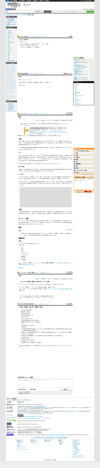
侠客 (22, 249)
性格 (46, 328)
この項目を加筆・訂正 (61, 262)
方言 (9, 58)
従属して (42, 82)
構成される (33, 342)
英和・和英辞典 (22, 0)
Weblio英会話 (11, 105)
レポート (27, 333)
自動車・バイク (11, 37)
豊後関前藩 (78, 163)
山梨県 (20, 169)
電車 (9, 35)
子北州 (76, 102)
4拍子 (41, 335)
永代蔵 (36, 47)
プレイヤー (24, 284)
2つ (36, 330)
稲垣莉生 (78, 157)
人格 (61, 328)
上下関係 (23, 259)
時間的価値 (30, 335)
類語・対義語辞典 (14, 0)
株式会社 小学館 (20, 402)
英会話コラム (11, 103)
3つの (22, 328)
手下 (39, 43)
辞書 (8, 0)
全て (7, 29)
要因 (29, 328)
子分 (20, 118)
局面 (49, 332)
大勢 (27, 315)
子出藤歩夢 (77, 92)
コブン (23, 79)
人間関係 (30, 262)
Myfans (77, 172)
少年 (76, 69)
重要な (33, 330)
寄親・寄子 (24, 141)
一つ (37, 342)
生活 (9, 47)
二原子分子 (23, 327)
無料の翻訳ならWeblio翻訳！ (29, 5)
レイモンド (60, 332)
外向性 (66, 328)
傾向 (28, 330)
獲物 (22, 311)
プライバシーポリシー (21, 446)
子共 (76, 90)
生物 (9, 53)
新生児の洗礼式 (33, 220)
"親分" (35, 131)
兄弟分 (23, 157)
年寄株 (39, 147)
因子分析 (50, 328)
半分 (26, 335)
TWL (36, 133)
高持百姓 (37, 82)
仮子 (62, 213)
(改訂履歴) (33, 407)
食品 (9, 55)
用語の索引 (36, 36)
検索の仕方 (19, 442)
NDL (59, 131)
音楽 (58, 335)
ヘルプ (93, 0)
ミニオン (77, 60)
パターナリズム (24, 253)
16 (42, 332)
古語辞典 (40, 0)
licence (86, 434)
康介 (76, 77)
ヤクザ (22, 251)
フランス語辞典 (76, 449)
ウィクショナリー (22, 243)
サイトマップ (19, 447)
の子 (25, 318)
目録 (63, 328)
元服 (26, 142)
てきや (23, 155)
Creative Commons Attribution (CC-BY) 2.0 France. (33, 416)
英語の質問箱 (11, 107)
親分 (47, 43)
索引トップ (31, 36)
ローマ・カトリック (23, 220)
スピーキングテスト (12, 110)
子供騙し (77, 84)
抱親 (76, 72)
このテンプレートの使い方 (56, 129)
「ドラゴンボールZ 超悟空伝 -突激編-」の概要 (62, 288)
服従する (34, 43)
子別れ (76, 98)
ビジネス (9, 30)
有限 (77, 152)
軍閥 (55, 213)
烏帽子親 (38, 142)
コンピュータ (10, 33)
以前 (34, 82)
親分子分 (26, 310)
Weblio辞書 (83, 407)
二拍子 (45, 335)
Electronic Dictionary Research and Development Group (56, 434)
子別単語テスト (78, 100)
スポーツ (9, 52)
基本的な (26, 328)
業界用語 (9, 32)
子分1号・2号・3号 (79, 95)
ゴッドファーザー (36, 224)
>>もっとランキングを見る (88, 174)
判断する (53, 332)
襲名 (27, 147)
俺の (22, 316)
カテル (64, 332)
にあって (30, 43)
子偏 (76, 86)
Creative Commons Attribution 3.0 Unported (32, 418)
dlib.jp (62, 131)
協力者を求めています (29, 264)
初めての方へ (86, 9)
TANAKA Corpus (10, 414)
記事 (38, 281)
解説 (49, 281)
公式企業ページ (62, 441)
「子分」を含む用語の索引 (24, 391)
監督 (48, 178)
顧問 (51, 233)
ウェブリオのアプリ (35, 441)
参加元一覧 (92, 9)
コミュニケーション (37, 262)
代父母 (43, 220)
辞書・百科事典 (15, 14)
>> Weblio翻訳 (91, 177)
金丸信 (40, 183)
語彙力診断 (10, 108)
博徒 (20, 155)
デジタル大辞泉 (22, 14)
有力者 (24, 337)
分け (33, 325)
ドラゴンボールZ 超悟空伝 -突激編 (27, 281)
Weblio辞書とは (20, 441)
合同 (77, 155)
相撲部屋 (35, 147)
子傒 (76, 87)
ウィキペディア (24, 113)
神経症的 (25, 330)
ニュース (40, 131)
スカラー (48, 131)
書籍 (44, 131)
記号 (8, 99)
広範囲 (22, 332)
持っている (30, 315)
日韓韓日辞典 (35, 0)
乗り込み (77, 71)
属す (27, 339)
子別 (76, 97)
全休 (22, 335)
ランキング (41, 36)
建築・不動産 (10, 42)
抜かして (56, 284)
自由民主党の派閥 (35, 181)
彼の (32, 332)
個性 (34, 328)
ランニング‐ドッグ (79, 74)
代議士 (34, 183)
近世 (57, 142)
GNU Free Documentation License (39, 406)
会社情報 (60, 442)
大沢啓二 (25, 178)
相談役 (61, 233)
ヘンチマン (66, 123)
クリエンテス (24, 254)
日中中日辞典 (28, 0)
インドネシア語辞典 (76, 450)
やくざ (23, 149)
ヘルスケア (10, 48)
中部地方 (27, 169)
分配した (29, 311)
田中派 (22, 183)
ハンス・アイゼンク (40, 328)
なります (30, 318)
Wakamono (77, 65)
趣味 (9, 50)
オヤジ (53, 181)
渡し (30, 47)
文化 (9, 45)
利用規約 (18, 445)
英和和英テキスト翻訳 (25, 377)
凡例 (45, 36)
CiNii (51, 131)
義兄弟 (57, 211)
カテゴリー (46, 113)
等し (53, 335)
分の (39, 335)
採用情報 (60, 443)
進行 (47, 284)
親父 (22, 248)
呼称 (30, 82)
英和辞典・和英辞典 (76, 443)
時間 (50, 335)
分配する (37, 320)
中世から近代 (21, 82)
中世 (20, 141)
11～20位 (81, 150)
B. (62, 332)
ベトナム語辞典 (76, 453)
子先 (76, 89)
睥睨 (77, 168)
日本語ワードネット (21, 429)
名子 (22, 85)
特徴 (29, 332)
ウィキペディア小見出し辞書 (27, 272)
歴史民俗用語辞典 (24, 73)
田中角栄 (68, 181)
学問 (9, 43)
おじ (47, 163)
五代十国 (48, 213)
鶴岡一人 (54, 178)
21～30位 (86, 150)
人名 (9, 57)
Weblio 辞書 (87, 0)
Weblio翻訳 (75, 445)
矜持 (77, 165)
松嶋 (76, 79)
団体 (40, 342)
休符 (61, 335)
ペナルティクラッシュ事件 (81, 170)
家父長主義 (35, 160)
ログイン (81, 0)
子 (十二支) (77, 103)
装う (32, 328)
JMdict (26, 434)
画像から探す (33, 442)
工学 (9, 40)
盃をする (28, 313)
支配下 (26, 43)
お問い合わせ (47, 441)
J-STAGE (55, 131)
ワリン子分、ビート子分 (80, 66)
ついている (28, 340)
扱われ (28, 45)
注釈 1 (43, 155)
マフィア (38, 222)
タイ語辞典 (75, 451)
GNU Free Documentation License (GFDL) (34, 410)
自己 (57, 328)
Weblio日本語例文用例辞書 (26, 304)
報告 (59, 328)
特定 (77, 161)
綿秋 (77, 159)
